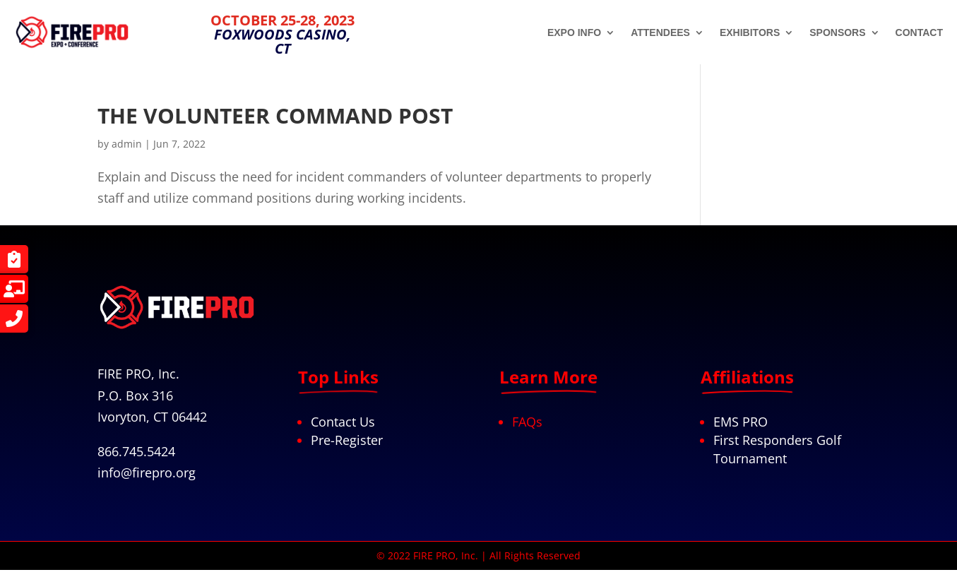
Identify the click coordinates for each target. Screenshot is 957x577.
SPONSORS (837, 33)
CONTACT (919, 33)
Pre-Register (347, 440)
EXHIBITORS (750, 33)
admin (127, 143)
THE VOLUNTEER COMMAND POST (275, 115)
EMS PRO (740, 421)
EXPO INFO (574, 33)
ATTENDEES (660, 33)
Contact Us (343, 421)
